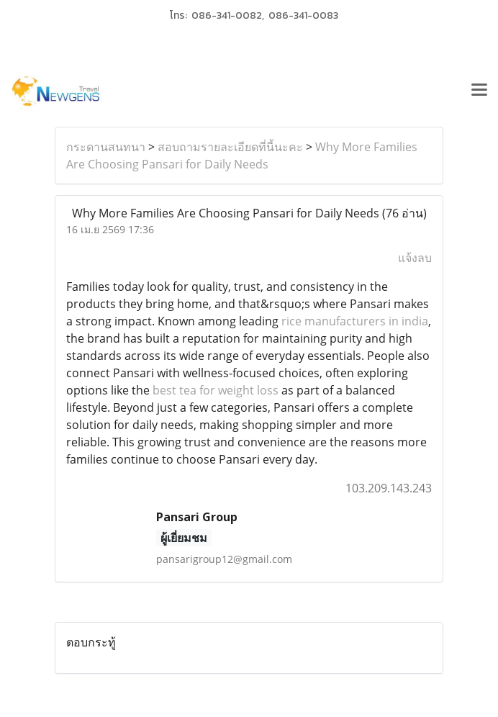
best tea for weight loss (216, 390)
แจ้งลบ (415, 258)
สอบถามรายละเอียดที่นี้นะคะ (230, 147)
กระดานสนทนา (105, 147)
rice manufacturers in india (354, 321)
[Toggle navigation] (479, 91)
